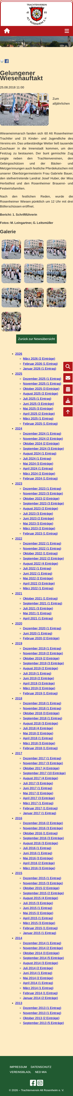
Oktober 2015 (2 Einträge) (41, 888)
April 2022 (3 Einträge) (39, 583)
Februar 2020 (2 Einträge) (41, 638)
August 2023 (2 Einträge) (40, 508)
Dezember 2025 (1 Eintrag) (42, 378)
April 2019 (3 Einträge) (39, 683)
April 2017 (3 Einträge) (39, 798)
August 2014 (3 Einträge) (40, 963)
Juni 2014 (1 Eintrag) (37, 973)
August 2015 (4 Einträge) (40, 898)
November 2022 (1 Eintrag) (42, 548)
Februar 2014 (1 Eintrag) (40, 993)
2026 (18, 353)
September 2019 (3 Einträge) (43, 663)
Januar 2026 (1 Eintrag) (39, 368)
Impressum (18, 1066)
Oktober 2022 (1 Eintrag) (40, 553)
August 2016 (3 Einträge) (40, 843)
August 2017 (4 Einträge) (40, 778)
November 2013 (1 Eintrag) (42, 1013)
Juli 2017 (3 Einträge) (38, 783)
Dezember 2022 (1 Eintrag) (42, 543)
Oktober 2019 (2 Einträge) (41, 658)
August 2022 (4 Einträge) (40, 563)
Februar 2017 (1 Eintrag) (40, 808)
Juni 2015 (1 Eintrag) (37, 908)
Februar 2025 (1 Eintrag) (40, 423)
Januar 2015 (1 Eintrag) (39, 933)
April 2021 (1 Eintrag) (38, 618)
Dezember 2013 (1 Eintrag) (42, 1008)
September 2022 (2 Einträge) (43, 558)
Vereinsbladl (20, 1072)
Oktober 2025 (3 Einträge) (41, 388)
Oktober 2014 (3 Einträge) (41, 953)
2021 (18, 593)
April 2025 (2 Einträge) (39, 413)
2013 (18, 1003)
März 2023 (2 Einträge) (39, 528)
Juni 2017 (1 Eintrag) (37, 788)
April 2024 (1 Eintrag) (38, 468)
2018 (18, 698)
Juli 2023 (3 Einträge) (38, 513)
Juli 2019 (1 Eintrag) (37, 673)
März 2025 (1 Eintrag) (38, 418)
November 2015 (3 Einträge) (43, 883)
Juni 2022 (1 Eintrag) (37, 573)
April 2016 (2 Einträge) (39, 863)
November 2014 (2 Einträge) (43, 948)
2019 (18, 643)
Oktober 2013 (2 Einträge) (41, 1018)
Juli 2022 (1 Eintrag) (37, 568)
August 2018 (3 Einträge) (40, 723)
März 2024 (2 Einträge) (39, 473)
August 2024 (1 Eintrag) (39, 453)
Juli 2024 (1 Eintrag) (37, 458)
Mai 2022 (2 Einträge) (38, 578)
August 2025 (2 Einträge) (40, 393)
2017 (18, 753)
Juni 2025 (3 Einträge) (38, 403)
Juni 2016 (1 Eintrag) (37, 853)
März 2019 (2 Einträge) (39, 688)
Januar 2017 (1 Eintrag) (39, 813)
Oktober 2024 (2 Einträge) (41, 443)
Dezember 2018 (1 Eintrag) (42, 703)
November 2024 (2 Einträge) (43, 438)
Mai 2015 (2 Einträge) (38, 913)
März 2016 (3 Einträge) (39, 868)
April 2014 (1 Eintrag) (38, 983)
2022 (18, 538)
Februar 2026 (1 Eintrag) (40, 363)
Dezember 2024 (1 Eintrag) (42, 433)
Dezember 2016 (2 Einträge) (43, 823)
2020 (18, 623)
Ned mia (41, 1072)
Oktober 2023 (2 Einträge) (41, 498)
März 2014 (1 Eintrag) (38, 988)
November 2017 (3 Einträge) (43, 763)
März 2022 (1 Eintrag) (38, 588)
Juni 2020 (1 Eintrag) (37, 633)
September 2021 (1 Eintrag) (42, 603)
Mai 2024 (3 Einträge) (38, 463)
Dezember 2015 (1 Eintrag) (42, 878)
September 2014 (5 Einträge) (43, 958)
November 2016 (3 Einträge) (43, 828)
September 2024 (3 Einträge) (43, 448)
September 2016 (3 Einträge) (43, 838)
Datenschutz (41, 1066)
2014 (18, 938)
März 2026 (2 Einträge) (39, 358)
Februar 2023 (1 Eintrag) (40, 533)
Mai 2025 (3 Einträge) (38, 408)
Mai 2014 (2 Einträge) (38, 978)
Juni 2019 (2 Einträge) (38, 678)
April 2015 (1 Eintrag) (38, 918)
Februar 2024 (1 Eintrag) (40, 478)
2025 (18, 373)
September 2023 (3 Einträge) (43, 503)
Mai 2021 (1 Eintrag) (37, 613)
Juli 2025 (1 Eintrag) (37, 398)
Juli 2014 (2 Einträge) (38, 968)
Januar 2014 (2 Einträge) (40, 998)
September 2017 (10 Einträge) (44, 773)
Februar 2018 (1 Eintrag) (40, 748)
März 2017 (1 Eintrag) (38, 803)
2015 (18, 873)
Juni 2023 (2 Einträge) (38, 518)
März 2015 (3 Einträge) (39, 923)
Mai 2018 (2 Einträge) (38, 733)
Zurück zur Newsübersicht (36, 339)
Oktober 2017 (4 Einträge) (41, 768)
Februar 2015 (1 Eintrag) (40, 928)
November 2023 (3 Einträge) (43, 493)
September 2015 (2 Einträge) (43, 893)
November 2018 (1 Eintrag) (42, 708)
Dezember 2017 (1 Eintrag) (42, 758)
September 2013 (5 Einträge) (43, 1023)
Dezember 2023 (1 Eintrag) (42, 488)
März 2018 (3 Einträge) (39, 743)
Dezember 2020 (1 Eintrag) (42, 628)
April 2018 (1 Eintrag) (38, 738)
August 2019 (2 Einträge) (40, 668)
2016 (18, 818)
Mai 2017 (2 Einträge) (38, 793)
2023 (18, 483)
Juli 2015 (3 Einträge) (38, 903)
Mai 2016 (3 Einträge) (38, 858)
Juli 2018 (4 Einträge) (38, 728)
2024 (18, 428)
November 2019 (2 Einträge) (43, 653)
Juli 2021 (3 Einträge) (38, 608)
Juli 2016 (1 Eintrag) (37, 848)
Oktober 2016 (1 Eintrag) (40, 833)
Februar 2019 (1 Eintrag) (40, 693)
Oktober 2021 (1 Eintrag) (40, 598)
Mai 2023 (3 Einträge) (38, 523)
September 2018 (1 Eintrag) (42, 718)
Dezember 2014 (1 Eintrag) (42, 943)
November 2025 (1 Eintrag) (42, 383)
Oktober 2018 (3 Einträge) (41, 713)
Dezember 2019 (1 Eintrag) (42, 648)
